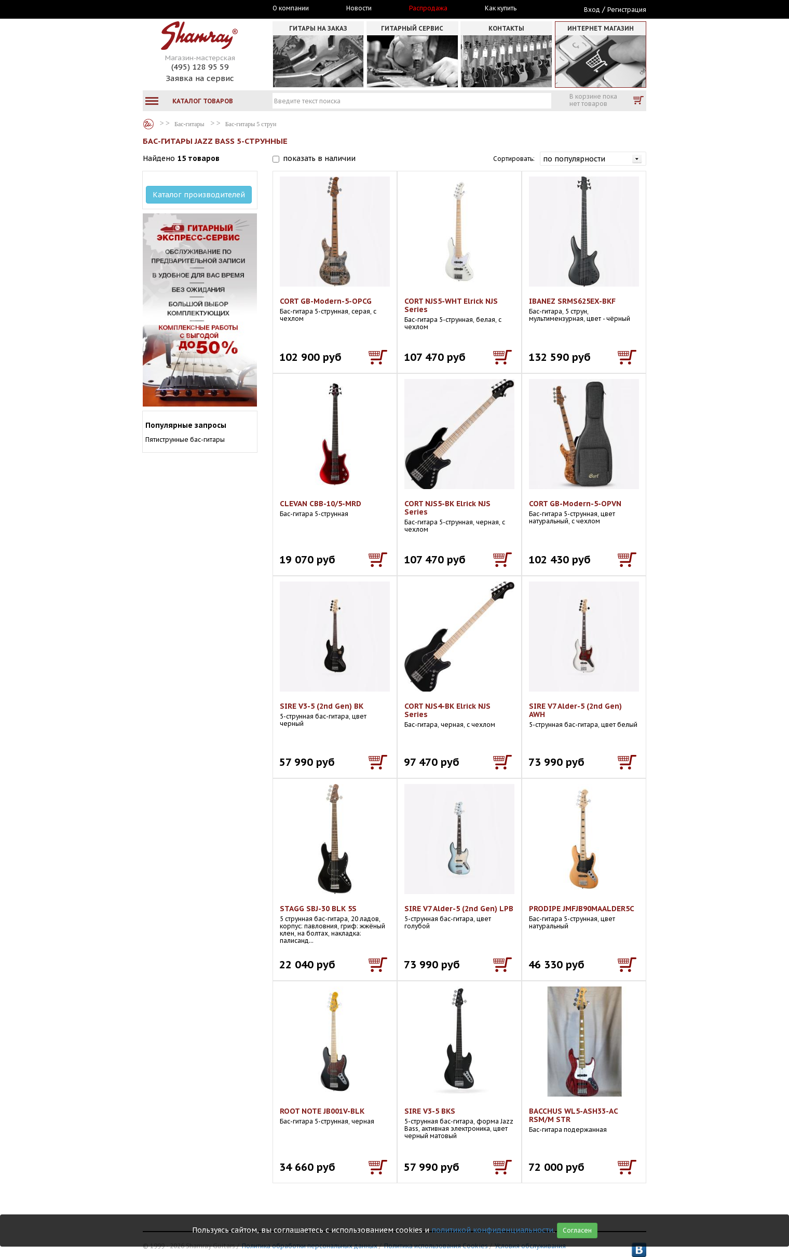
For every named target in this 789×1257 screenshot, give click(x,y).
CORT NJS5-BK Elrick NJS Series (447, 507)
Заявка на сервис (200, 78)
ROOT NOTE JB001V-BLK (322, 1111)
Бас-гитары (189, 124)
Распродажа (428, 8)
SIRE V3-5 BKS (429, 1111)
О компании (291, 8)
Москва (190, 8)
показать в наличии (319, 158)
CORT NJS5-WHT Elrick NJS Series (451, 305)
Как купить (500, 8)
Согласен (577, 1230)
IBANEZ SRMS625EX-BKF (572, 301)
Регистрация (626, 9)
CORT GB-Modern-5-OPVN (575, 503)
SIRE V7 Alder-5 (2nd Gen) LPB (458, 908)
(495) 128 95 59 (200, 67)
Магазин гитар (148, 124)
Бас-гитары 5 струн (251, 124)
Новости (359, 8)
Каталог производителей (199, 194)
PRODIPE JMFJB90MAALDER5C (581, 908)
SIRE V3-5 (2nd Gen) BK (321, 706)
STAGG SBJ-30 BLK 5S (318, 908)
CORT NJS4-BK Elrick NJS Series (447, 710)
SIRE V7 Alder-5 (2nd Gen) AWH (575, 710)
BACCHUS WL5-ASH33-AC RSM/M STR (573, 1115)
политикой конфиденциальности (492, 1230)
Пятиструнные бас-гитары (185, 439)
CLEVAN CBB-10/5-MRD (320, 503)
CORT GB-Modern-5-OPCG (326, 301)
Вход (592, 9)
